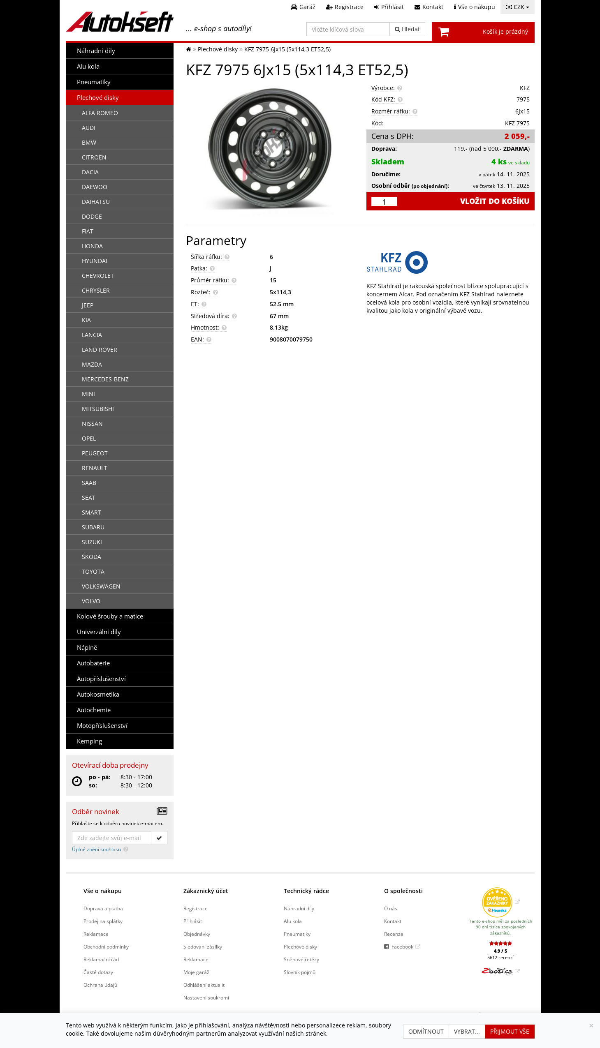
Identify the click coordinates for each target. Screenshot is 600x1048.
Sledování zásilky (202, 946)
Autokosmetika (98, 694)
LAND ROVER (99, 349)
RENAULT (94, 468)
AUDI (88, 128)
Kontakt (392, 921)
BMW (89, 142)
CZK (517, 7)
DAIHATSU (96, 201)
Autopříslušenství (101, 678)
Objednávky (196, 933)
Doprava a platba (103, 908)
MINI (88, 394)
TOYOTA (93, 571)
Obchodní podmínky (106, 946)
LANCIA (92, 335)
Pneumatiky (94, 82)
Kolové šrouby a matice (110, 616)
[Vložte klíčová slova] (348, 29)
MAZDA (92, 364)
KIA (86, 320)
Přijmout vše (509, 1031)
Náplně (87, 647)
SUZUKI (92, 542)
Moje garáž (196, 972)
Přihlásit (192, 921)
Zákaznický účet (205, 891)
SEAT (88, 497)
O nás (390, 908)
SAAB (89, 483)
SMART (91, 512)
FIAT (87, 231)
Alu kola (88, 66)
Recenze (393, 933)
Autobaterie (93, 663)
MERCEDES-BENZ (105, 379)
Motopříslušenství (102, 725)
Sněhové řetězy (301, 959)
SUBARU (93, 527)
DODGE (92, 216)
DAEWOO (94, 187)
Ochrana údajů (100, 984)
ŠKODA (91, 557)
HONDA (92, 246)
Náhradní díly (96, 50)
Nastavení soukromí (206, 997)
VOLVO (91, 601)
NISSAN (92, 423)
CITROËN (94, 157)
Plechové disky (98, 97)
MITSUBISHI (98, 409)
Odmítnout (426, 1031)
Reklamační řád (101, 959)
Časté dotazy (98, 972)
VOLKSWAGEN (101, 586)
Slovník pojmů (299, 972)
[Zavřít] (591, 1025)
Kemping (89, 741)
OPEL (89, 438)
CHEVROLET (98, 275)
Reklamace (96, 933)
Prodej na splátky (103, 921)
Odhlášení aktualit (204, 984)
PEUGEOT (95, 453)
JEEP (87, 305)
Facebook (402, 946)
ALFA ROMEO (100, 113)
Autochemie (94, 710)
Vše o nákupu (102, 891)
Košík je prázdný (505, 31)
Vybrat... (467, 1031)
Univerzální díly (99, 632)
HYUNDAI (94, 261)
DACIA (90, 172)
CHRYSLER (96, 290)
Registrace (195, 908)
